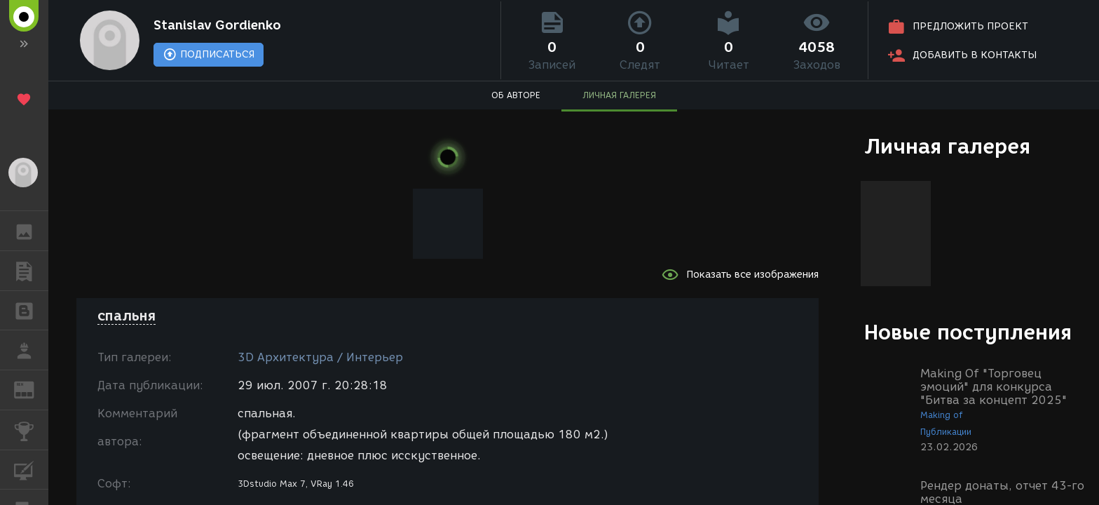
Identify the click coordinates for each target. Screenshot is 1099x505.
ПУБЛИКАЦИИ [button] (31, 270)
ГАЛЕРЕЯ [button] (31, 230)
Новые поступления (968, 332)
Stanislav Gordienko (217, 25)
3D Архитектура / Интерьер (320, 357)
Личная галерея (947, 146)
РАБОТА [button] (31, 350)
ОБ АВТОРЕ (515, 95)
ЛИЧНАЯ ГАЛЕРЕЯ (619, 95)
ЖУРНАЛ (31, 389)
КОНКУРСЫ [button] (31, 430)
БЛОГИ (31, 309)
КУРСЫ (31, 469)
